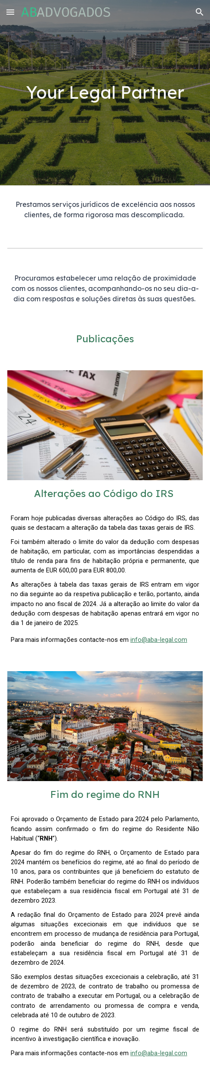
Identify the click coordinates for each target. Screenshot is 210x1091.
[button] (10, 12)
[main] (105, 92)
